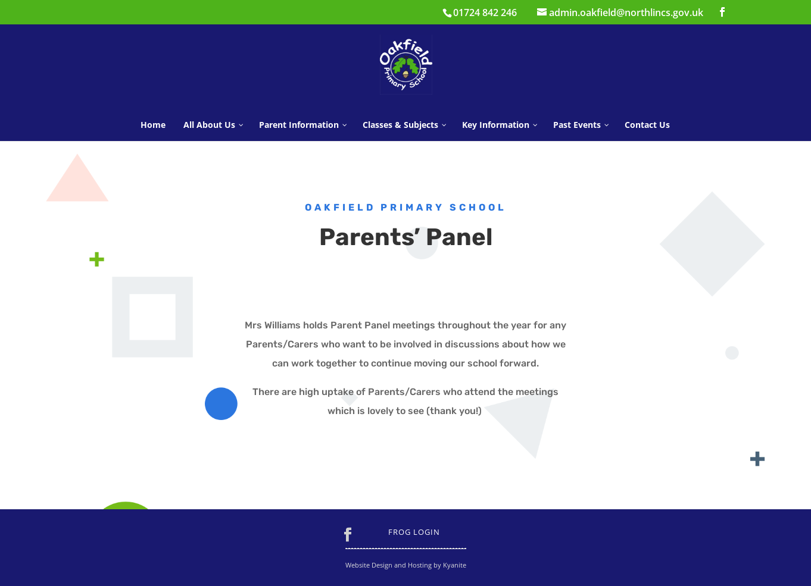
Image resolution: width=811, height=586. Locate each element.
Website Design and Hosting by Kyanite (405, 564)
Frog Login (414, 532)
